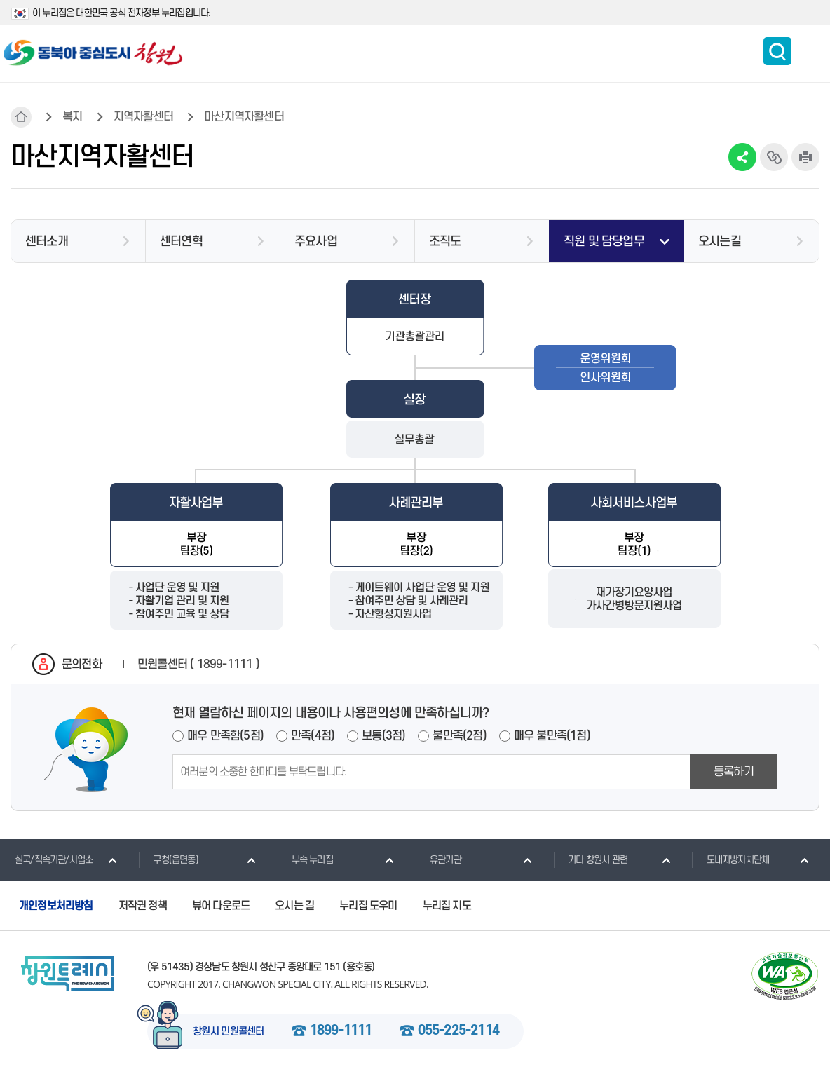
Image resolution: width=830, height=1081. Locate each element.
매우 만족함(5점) (225, 736)
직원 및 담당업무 (604, 241)
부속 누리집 (305, 859)
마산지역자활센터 (244, 117)
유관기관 (438, 859)
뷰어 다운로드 (221, 905)
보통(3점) (383, 736)
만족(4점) (312, 736)
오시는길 (719, 241)
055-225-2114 (458, 1031)
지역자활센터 (143, 117)
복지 (72, 117)
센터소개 (46, 241)
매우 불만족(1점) (552, 736)
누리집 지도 (447, 905)
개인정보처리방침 (56, 905)
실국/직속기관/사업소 (46, 859)
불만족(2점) (459, 736)
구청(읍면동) (168, 859)
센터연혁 (181, 241)
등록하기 (734, 772)
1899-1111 (341, 1031)
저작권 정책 (142, 905)
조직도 (445, 241)
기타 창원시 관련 (590, 859)
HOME (21, 117)
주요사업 (315, 241)
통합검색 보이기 (777, 51)
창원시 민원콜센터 (228, 1032)
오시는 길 (294, 905)
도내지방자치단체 (731, 859)
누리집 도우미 (368, 905)
